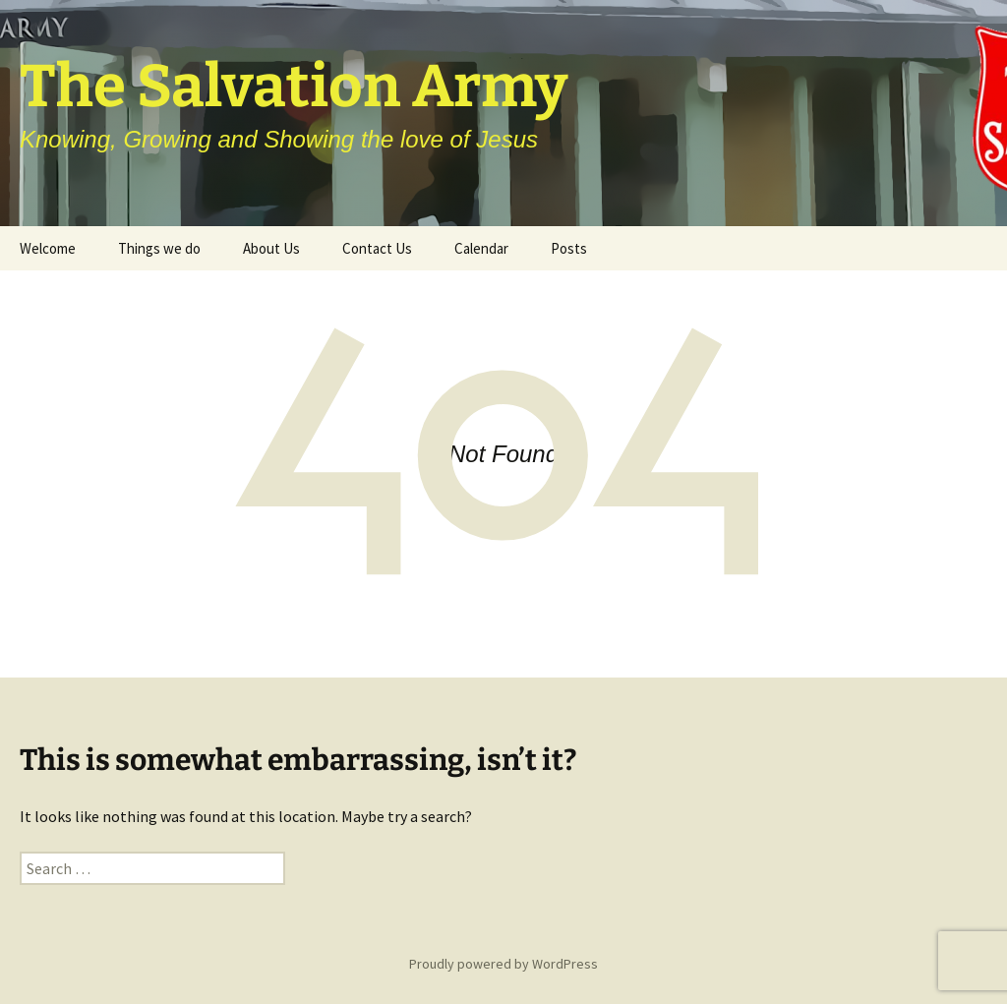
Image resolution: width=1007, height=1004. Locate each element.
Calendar (481, 248)
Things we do (159, 248)
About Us (271, 248)
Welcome (48, 248)
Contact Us (377, 248)
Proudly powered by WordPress (503, 964)
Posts (569, 248)
